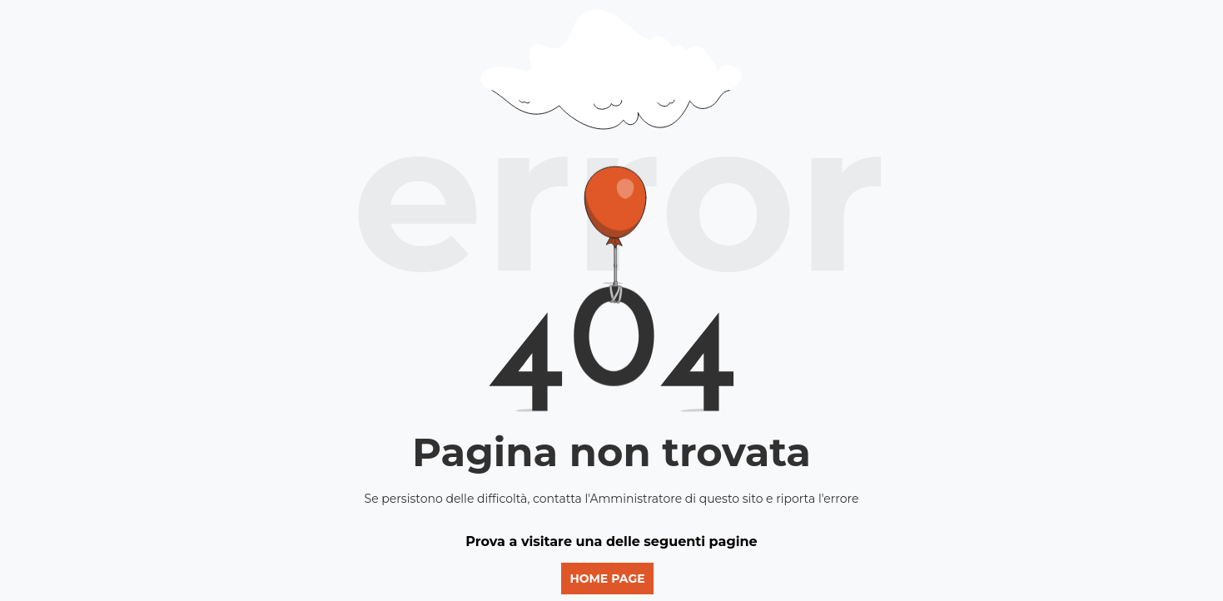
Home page (606, 578)
